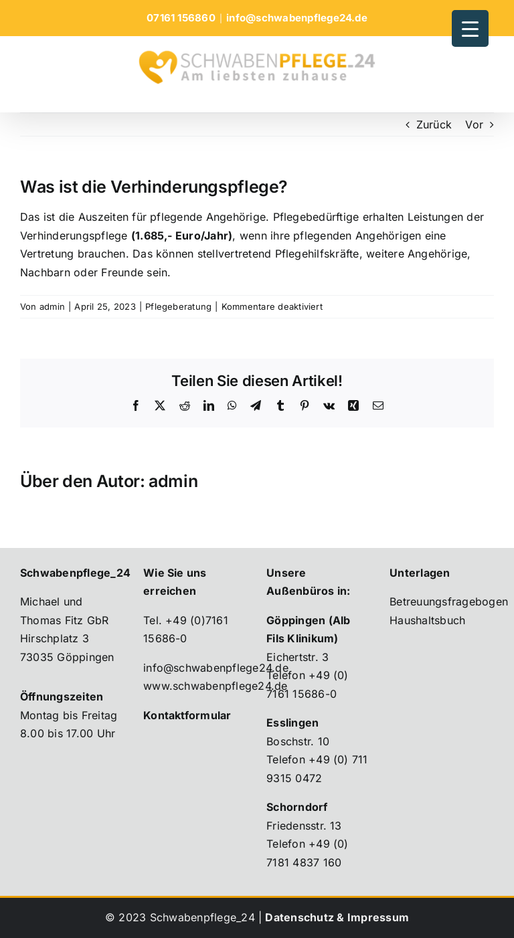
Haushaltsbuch (427, 620)
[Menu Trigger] (470, 28)
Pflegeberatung (178, 306)
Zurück (434, 124)
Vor (474, 124)
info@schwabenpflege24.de (296, 17)
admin (52, 306)
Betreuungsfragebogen (449, 601)
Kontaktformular (187, 715)
